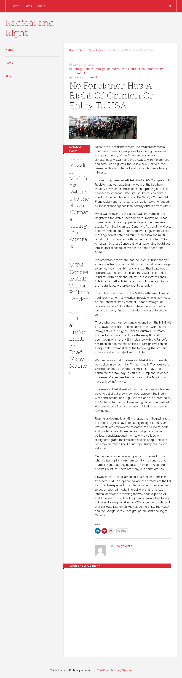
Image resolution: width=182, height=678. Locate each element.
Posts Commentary (150, 69)
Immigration (103, 69)
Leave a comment (85, 77)
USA (86, 73)
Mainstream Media (124, 69)
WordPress (103, 670)
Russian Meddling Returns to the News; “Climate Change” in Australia (79, 205)
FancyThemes (122, 670)
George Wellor (123, 546)
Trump (77, 73)
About (41, 6)
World (81, 50)
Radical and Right (29, 28)
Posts (28, 6)
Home (15, 6)
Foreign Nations (96, 50)
